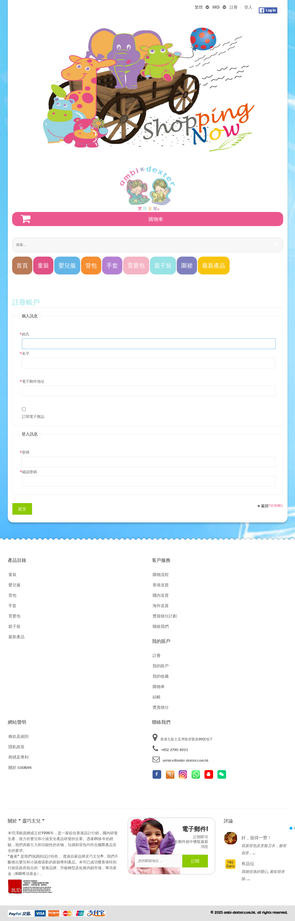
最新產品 (16, 636)
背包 (12, 595)
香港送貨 (161, 584)
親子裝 (14, 626)
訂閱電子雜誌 (33, 416)
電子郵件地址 (33, 381)
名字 (25, 353)
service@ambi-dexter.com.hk (180, 759)
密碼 (25, 452)
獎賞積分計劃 (165, 615)
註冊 (234, 7)
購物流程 (161, 574)
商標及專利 (18, 757)
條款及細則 (18, 736)
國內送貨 (161, 595)
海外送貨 (161, 605)
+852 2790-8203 (170, 748)
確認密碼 (29, 472)
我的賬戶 (161, 665)
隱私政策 (16, 746)
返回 (263, 505)
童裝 (12, 574)
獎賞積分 (161, 707)
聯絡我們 (161, 626)
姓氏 (25, 334)
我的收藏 (161, 676)
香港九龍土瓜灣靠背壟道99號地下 (183, 737)
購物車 (159, 686)
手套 (12, 605)
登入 (248, 7)
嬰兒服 (14, 584)
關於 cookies (19, 767)
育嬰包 (14, 615)
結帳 (157, 696)
